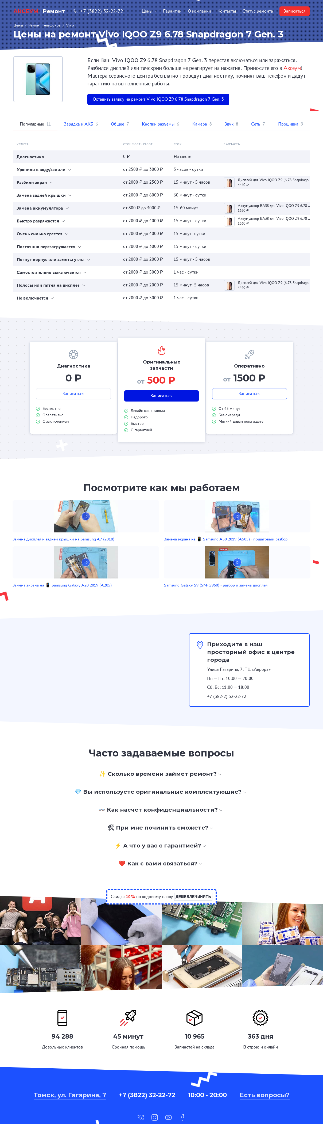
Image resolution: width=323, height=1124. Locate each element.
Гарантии (172, 11)
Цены (149, 11)
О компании (199, 11)
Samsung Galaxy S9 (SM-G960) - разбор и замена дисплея (247, 547)
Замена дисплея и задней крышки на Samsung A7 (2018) (66, 547)
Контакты (226, 11)
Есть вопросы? (265, 1063)
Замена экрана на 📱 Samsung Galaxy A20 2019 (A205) (188, 547)
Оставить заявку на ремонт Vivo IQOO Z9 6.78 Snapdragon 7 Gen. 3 (158, 99)
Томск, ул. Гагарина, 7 (70, 1063)
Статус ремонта (257, 11)
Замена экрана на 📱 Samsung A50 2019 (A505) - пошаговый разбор (128, 547)
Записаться (295, 11)
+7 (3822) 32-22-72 (98, 11)
